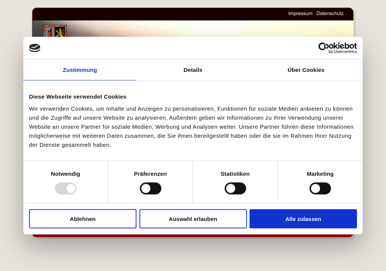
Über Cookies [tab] (306, 70)
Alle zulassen (303, 218)
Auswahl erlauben (193, 218)
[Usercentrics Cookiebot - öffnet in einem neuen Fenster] (324, 48)
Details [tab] (193, 70)
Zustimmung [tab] (80, 70)
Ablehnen (82, 218)
